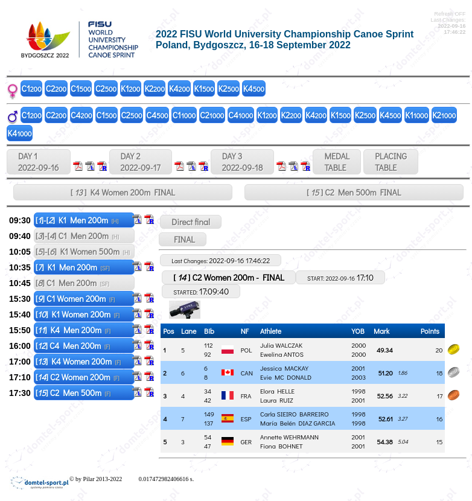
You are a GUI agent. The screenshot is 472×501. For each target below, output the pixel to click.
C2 (56, 88)
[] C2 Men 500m (73, 392)
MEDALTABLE (336, 161)
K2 (154, 88)
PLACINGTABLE (391, 161)
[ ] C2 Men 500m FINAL (354, 192)
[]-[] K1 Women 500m (83, 251)
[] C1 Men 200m (72, 283)
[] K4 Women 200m (78, 361)
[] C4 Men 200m (73, 345)
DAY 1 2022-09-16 (38, 161)
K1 (130, 88)
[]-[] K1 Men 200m (77, 220)
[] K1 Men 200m (73, 267)
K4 (179, 88)
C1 (32, 88)
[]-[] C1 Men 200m (77, 235)
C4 (81, 115)
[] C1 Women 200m (75, 298)
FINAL (182, 239)
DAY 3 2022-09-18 (242, 161)
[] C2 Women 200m (78, 377)
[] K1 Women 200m (78, 314)
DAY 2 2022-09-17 (141, 161)
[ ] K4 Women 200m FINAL (123, 192)
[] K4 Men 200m (73, 330)
